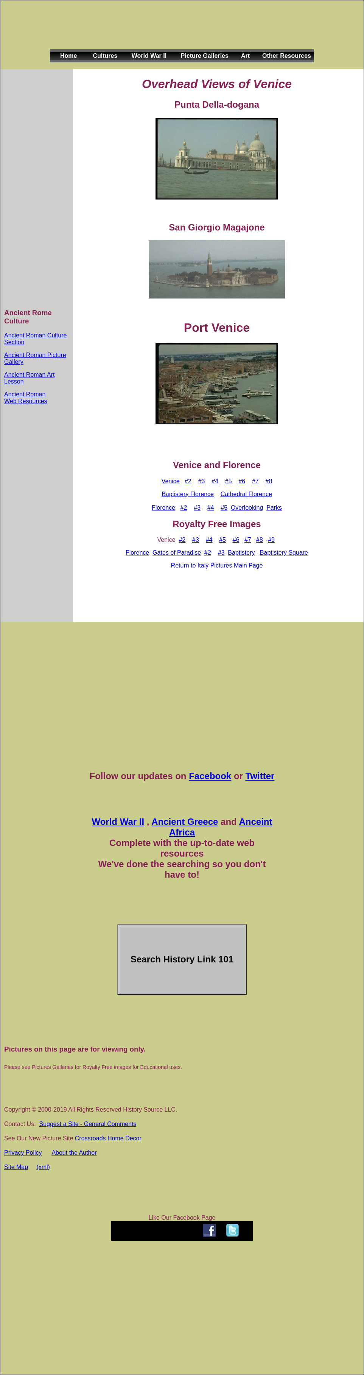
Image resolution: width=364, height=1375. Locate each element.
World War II (118, 822)
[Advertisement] (180, 31)
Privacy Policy (23, 1152)
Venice (171, 481)
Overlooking (247, 507)
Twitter (260, 776)
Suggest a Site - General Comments (87, 1124)
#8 (269, 481)
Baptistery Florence (188, 494)
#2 (188, 481)
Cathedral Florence (246, 494)
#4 (215, 481)
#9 (271, 540)
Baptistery (241, 552)
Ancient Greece (184, 822)
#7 (255, 481)
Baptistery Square (284, 552)
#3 (201, 481)
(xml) (43, 1167)
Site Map (16, 1167)
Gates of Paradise (176, 552)
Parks (274, 507)
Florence (163, 507)
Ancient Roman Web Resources (25, 397)
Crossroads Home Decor (108, 1138)
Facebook (210, 776)
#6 (241, 481)
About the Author (73, 1152)
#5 (228, 481)
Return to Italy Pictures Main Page (217, 565)
